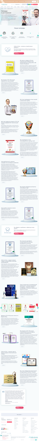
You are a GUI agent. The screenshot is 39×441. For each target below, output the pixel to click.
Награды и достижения (25, 422)
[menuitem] (2, 7)
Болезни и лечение (33, 420)
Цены (31, 419)
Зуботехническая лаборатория (25, 425)
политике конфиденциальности (5, 437)
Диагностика (15, 419)
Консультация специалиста (19, 233)
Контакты (24, 428)
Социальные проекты (25, 430)
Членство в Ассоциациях (25, 421)
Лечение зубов (16, 423)
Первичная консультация (34, 424)
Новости (23, 427)
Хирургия (15, 425)
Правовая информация (25, 423)
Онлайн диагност (33, 423)
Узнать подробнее (32, 1)
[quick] (36, 439)
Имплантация (15, 420)
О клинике (24, 419)
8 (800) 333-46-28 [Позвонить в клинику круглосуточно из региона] (24, 4)
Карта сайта (22, 439)
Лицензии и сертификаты (26, 431)
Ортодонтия (15, 427)
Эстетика (15, 426)
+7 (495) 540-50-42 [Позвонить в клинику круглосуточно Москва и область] (17, 4)
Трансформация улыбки (33, 422)
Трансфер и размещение (34, 427)
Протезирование (16, 421)
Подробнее (3, 92)
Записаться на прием (19, 407)
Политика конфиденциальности (34, 439)
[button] (10, 435)
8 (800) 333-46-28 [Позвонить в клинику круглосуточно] (9, 419)
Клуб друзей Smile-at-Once (34, 421)
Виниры (15, 422)
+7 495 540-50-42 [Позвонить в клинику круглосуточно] (3, 419)
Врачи (23, 420)
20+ (7, 429)
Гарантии (24, 429)
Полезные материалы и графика (33, 429)
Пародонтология (16, 424)
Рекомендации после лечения (34, 428)
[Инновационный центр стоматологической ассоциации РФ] (1, 429)
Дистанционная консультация (33, 426)
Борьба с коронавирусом (25, 432)
